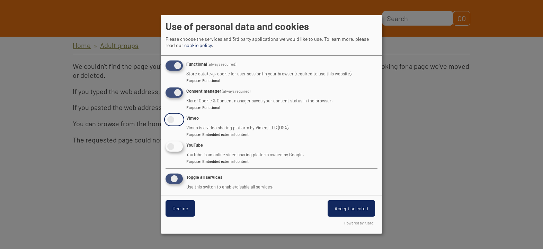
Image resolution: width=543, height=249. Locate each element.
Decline (180, 208)
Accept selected (351, 208)
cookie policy (198, 45)
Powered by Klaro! (359, 223)
